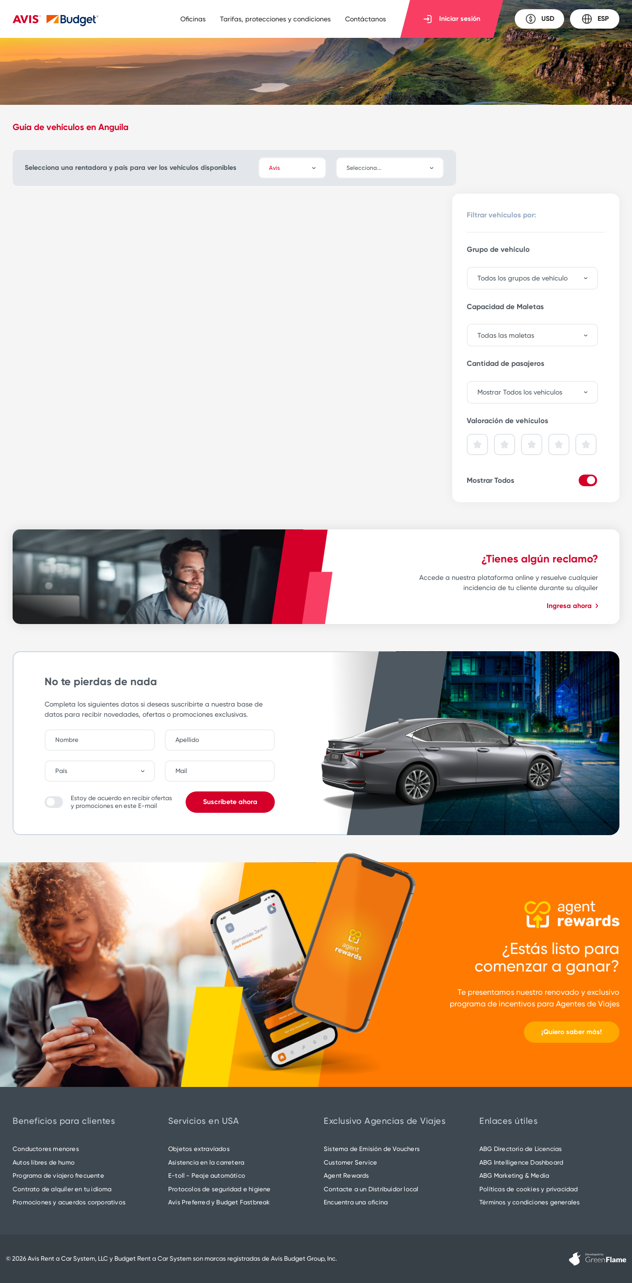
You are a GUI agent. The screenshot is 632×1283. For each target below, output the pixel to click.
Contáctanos (365, 19)
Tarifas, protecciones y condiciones (275, 19)
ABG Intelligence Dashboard (521, 1162)
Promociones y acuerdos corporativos (69, 1202)
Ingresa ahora (572, 606)
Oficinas (192, 19)
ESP (595, 19)
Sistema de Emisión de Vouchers (372, 1148)
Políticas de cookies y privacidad (528, 1189)
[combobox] (395, 168)
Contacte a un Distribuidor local (371, 1189)
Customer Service (350, 1162)
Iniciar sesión (452, 19)
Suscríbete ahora (230, 802)
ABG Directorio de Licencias (520, 1148)
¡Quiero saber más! (571, 1032)
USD (539, 19)
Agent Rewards (346, 1175)
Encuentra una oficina (356, 1202)
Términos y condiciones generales (529, 1202)
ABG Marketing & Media (514, 1175)
